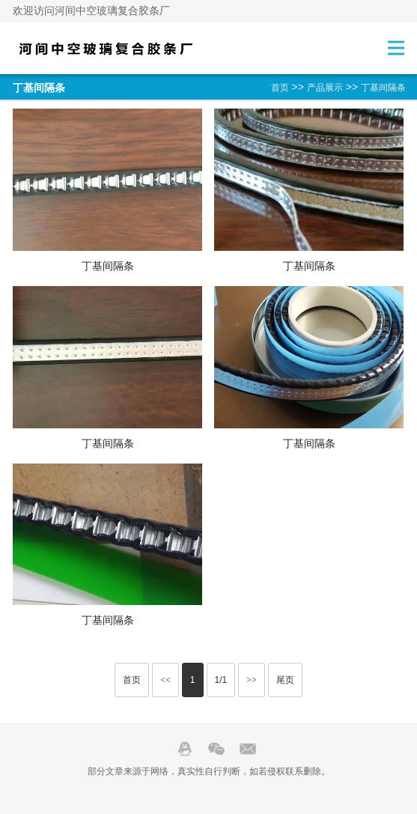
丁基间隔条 (383, 87)
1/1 (221, 680)
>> (251, 680)
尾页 (285, 680)
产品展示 (325, 87)
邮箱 (248, 749)
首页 (280, 87)
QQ (185, 749)
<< (165, 680)
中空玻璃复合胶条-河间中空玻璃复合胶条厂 (106, 48)
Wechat (216, 749)
